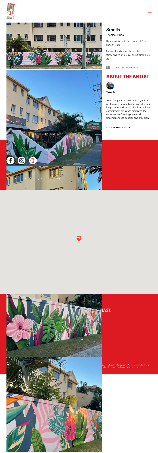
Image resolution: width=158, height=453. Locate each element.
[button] (79, 239)
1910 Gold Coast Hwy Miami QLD (122, 67)
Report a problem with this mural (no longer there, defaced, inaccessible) (35, 179)
